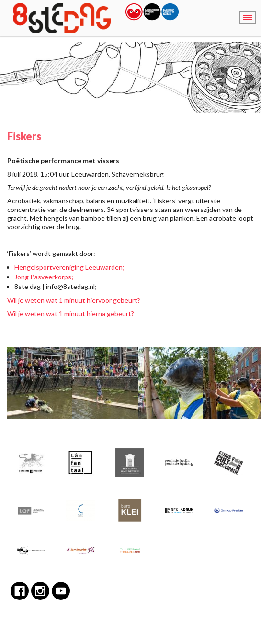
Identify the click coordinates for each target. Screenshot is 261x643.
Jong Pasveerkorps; (43, 277)
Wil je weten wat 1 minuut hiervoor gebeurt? (73, 300)
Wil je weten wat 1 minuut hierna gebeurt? (70, 314)
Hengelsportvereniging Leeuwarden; (69, 267)
